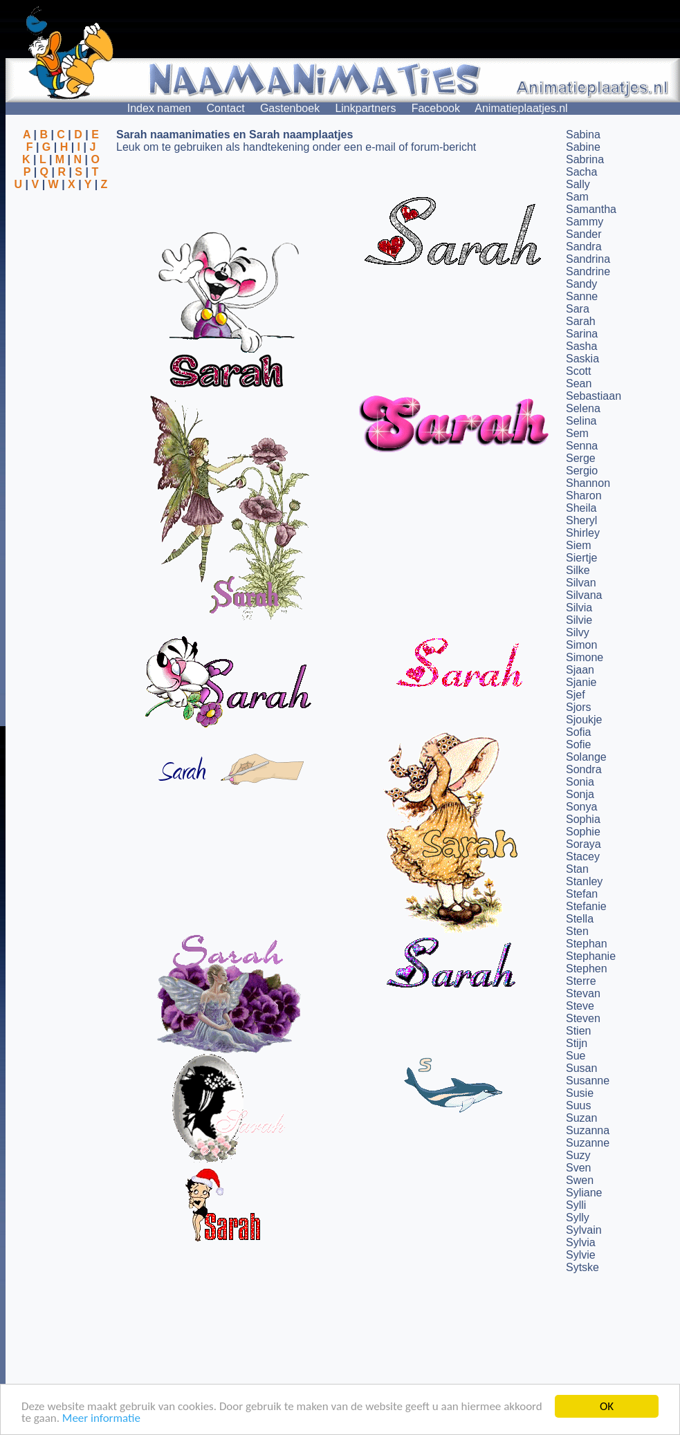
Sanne (582, 296)
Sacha (581, 172)
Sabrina (585, 159)
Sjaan (580, 670)
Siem (578, 545)
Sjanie (581, 682)
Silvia (579, 607)
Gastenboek (290, 108)
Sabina (583, 134)
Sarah (581, 321)
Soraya (583, 844)
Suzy (578, 1155)
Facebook (436, 108)
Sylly (577, 1217)
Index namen (159, 108)
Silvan (581, 583)
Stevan (583, 993)
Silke (578, 570)
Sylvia (581, 1242)
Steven (583, 1018)
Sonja (580, 794)
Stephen (586, 968)
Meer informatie (101, 1418)
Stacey (583, 856)
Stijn (576, 1043)
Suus (578, 1105)
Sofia (578, 732)
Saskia (582, 358)
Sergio (582, 470)
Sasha (581, 346)
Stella (580, 919)
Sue (575, 1056)
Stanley (584, 881)
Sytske (582, 1267)
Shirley (583, 533)
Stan (577, 869)
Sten (577, 931)
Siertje (581, 558)
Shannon (588, 483)
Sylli (576, 1205)
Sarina (582, 334)
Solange (586, 757)
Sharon (584, 495)
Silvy (577, 632)
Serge (581, 458)
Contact (226, 108)
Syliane (584, 1192)
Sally (578, 184)
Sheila (581, 508)
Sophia (583, 819)
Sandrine (588, 271)
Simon (581, 645)
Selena (583, 408)
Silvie (579, 620)
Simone (584, 657)
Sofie (578, 744)
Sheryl (581, 520)
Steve (580, 1006)
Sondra (584, 769)
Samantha (591, 209)
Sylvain (584, 1230)
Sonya (581, 807)
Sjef (575, 695)
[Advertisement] (61, 258)
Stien (578, 1031)
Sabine (583, 147)
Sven (578, 1168)
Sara (577, 309)
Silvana (584, 595)
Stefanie (586, 906)
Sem (577, 433)
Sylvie (581, 1255)
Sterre (581, 981)
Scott (578, 371)
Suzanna (587, 1130)
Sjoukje (584, 719)
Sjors (578, 707)
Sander (584, 234)
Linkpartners (365, 108)
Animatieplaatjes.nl (521, 108)
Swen (580, 1180)
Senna (582, 446)
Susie (580, 1093)
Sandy (581, 284)
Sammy (584, 222)
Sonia (580, 782)
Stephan (586, 944)
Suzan (581, 1118)
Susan (581, 1068)
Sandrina (588, 259)
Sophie (583, 831)
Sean (578, 383)
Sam (577, 197)
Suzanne (587, 1143)
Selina (581, 421)
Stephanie (591, 956)
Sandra (584, 246)
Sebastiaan (593, 396)
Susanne (587, 1080)
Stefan (582, 894)
